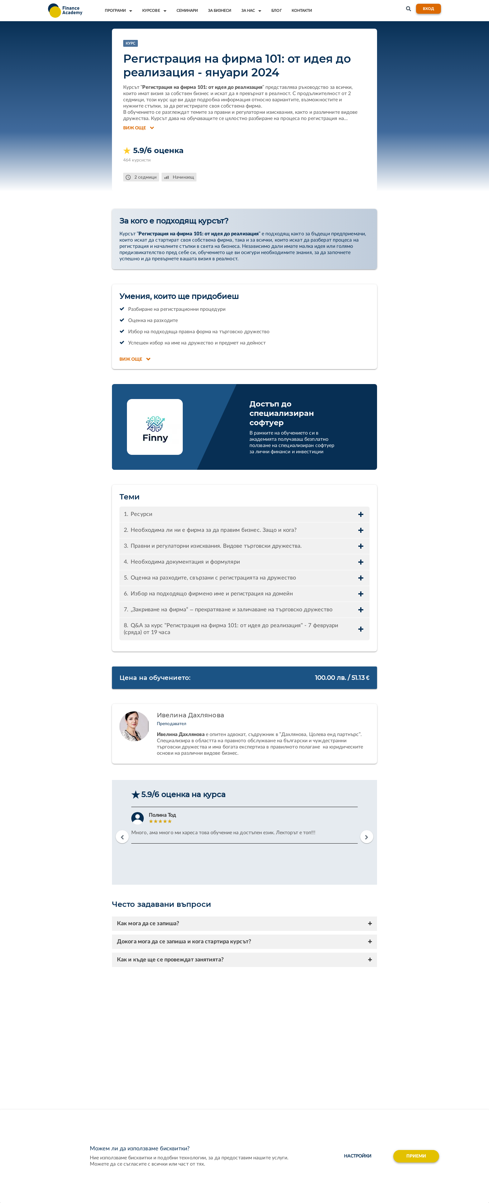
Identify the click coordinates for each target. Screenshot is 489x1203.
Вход (428, 9)
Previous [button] (122, 836)
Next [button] (366, 836)
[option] (244, 825)
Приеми (416, 1156)
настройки (357, 1156)
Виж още (138, 127)
